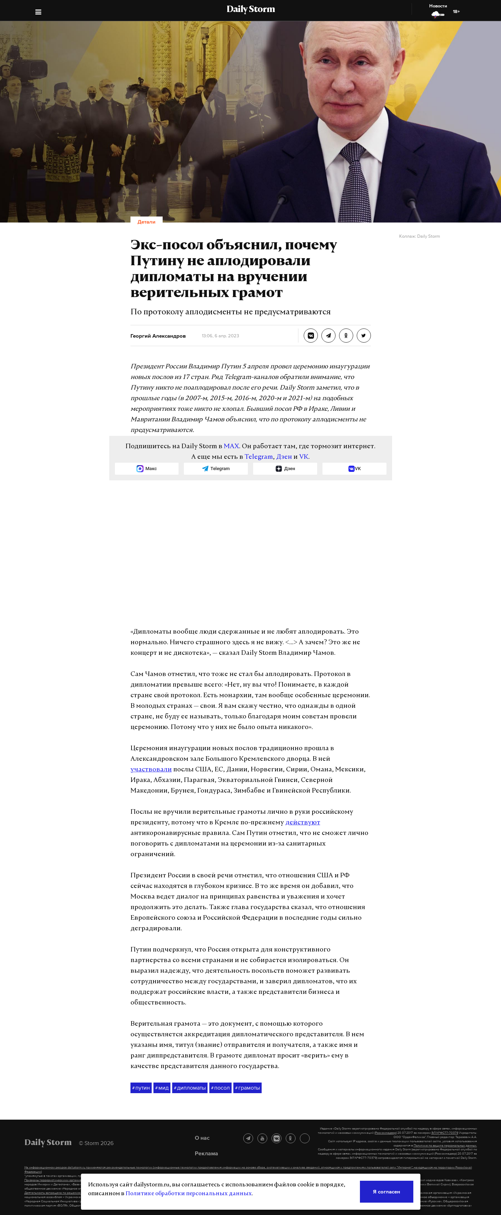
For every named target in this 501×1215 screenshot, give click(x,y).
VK (303, 457)
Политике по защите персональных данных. (445, 1145)
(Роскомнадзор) (385, 1132)
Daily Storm (251, 10)
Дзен (284, 457)
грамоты (247, 1087)
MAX (231, 446)
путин (141, 1087)
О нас (202, 1137)
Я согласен (386, 1192)
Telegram (259, 457)
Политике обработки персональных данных (189, 1194)
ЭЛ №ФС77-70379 (444, 1132)
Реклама (206, 1153)
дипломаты (190, 1087)
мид (162, 1087)
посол (220, 1087)
